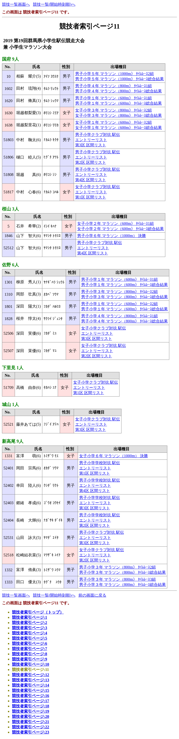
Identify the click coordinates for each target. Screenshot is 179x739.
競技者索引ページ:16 (30, 696)
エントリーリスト (91, 140)
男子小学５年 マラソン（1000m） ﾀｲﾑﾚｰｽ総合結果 (119, 79)
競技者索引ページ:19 (30, 711)
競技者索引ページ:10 (30, 664)
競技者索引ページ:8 (29, 654)
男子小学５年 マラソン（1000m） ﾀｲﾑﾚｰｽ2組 (114, 74)
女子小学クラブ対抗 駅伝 (97, 187)
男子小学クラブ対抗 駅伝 (97, 134)
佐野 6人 (10, 264)
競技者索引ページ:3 (29, 628)
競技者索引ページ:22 (30, 727)
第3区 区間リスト (90, 145)
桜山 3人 (10, 208)
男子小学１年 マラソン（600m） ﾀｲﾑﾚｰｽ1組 (113, 98)
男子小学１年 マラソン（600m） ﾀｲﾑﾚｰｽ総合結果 (118, 103)
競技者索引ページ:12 (30, 675)
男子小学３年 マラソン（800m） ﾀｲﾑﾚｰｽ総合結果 (124, 297)
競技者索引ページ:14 (30, 685)
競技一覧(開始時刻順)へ (54, 4)
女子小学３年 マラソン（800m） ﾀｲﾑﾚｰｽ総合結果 (118, 115)
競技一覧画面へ (16, 4)
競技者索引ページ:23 (30, 732)
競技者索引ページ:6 (29, 643)
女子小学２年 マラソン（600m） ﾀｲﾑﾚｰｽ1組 (115, 223)
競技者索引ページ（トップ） (38, 612)
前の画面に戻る (92, 595)
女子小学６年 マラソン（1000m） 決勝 (113, 456)
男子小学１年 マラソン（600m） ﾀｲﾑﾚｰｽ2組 (119, 304)
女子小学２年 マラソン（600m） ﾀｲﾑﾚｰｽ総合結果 (120, 229)
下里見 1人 (12, 367)
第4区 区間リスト (90, 180)
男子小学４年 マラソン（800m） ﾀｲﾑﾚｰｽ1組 (113, 86)
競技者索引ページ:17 (30, 701)
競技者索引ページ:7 (29, 649)
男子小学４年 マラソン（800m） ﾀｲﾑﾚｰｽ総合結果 (118, 91)
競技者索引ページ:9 (29, 659)
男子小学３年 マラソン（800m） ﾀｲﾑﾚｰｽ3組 (117, 579)
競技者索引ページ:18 (30, 706)
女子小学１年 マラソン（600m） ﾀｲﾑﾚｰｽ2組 (113, 122)
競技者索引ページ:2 (29, 622)
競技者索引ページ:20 (30, 716)
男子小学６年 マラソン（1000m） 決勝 (111, 236)
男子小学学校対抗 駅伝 (99, 463)
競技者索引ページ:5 (29, 638)
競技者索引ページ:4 (29, 633)
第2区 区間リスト (90, 162)
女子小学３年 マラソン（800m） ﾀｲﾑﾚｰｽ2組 (113, 110)
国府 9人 (10, 59)
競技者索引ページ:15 (30, 690)
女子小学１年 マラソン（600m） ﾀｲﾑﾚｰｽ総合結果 (118, 127)
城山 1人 (10, 404)
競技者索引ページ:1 (29, 617)
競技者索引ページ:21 (30, 722)
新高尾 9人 (12, 441)
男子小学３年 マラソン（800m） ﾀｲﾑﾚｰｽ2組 (119, 291)
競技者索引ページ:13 (30, 680)
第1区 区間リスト (90, 197)
